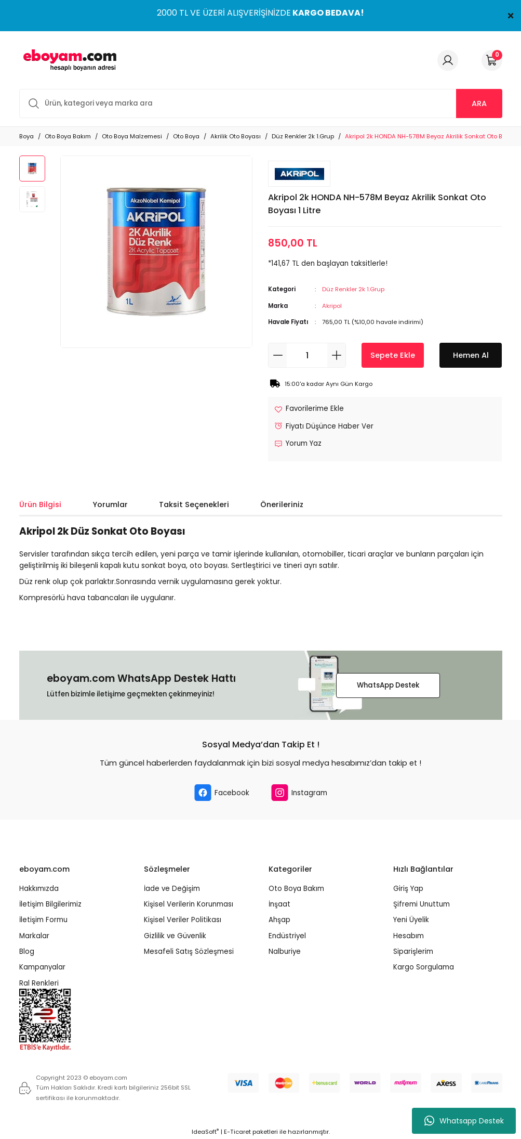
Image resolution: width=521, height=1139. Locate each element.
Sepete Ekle (392, 355)
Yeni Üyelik (411, 920)
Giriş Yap (408, 889)
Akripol (332, 306)
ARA (479, 103)
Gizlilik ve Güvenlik (175, 936)
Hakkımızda (39, 889)
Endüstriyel (287, 936)
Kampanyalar (42, 967)
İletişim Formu (43, 920)
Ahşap (279, 920)
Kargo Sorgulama (423, 967)
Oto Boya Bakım (296, 889)
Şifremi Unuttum (421, 904)
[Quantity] (307, 355)
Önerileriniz (281, 504)
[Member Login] (447, 60)
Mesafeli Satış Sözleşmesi (189, 951)
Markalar (34, 936)
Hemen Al (471, 355)
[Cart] (492, 60)
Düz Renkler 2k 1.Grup (353, 289)
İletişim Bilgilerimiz (50, 904)
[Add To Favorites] (309, 408)
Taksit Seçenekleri (194, 504)
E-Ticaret (237, 1132)
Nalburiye (285, 951)
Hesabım (408, 936)
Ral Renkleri (39, 983)
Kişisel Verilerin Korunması (188, 904)
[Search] (260, 103)
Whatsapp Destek (464, 1121)
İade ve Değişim (172, 889)
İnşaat (279, 904)
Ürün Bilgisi (40, 504)
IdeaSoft (205, 1132)
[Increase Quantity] (336, 355)
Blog (26, 951)
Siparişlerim (413, 951)
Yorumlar (110, 504)
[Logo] (68, 60)
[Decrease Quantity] (278, 355)
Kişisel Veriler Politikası (182, 920)
